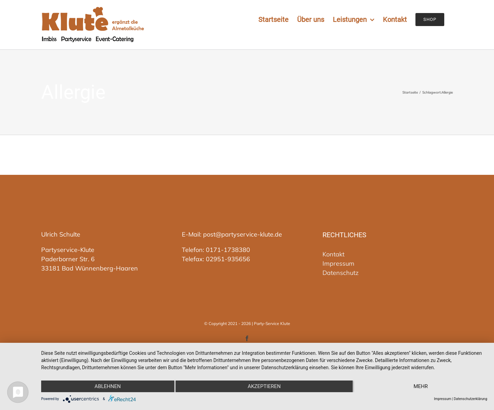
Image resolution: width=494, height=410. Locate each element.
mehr (420, 386)
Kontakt (333, 254)
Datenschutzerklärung (470, 399)
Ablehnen (108, 386)
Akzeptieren (264, 386)
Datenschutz (340, 273)
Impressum (338, 263)
